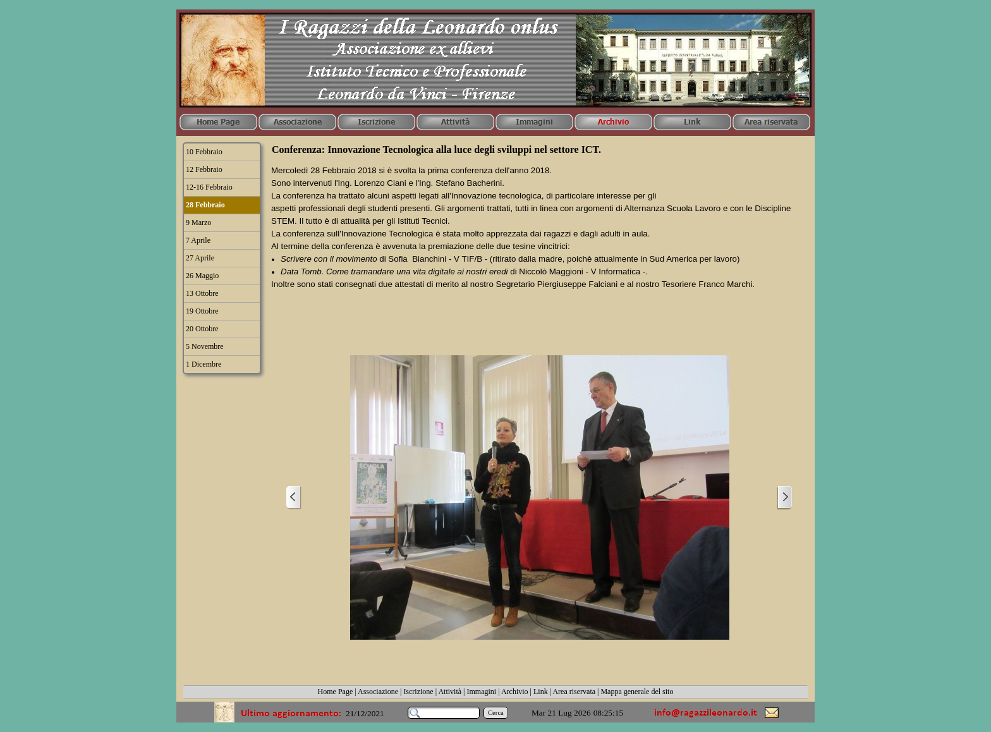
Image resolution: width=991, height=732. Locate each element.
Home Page (335, 691)
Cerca (496, 712)
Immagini (482, 691)
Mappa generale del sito (636, 691)
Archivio (514, 691)
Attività (449, 691)
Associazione (378, 691)
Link (540, 691)
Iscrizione (418, 691)
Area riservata (573, 691)
